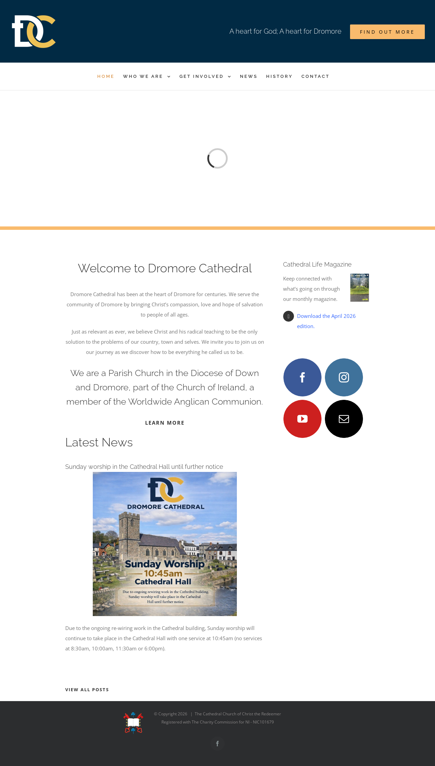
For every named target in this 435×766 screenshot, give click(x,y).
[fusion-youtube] (302, 419)
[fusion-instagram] (344, 377)
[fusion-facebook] (302, 377)
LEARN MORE (165, 422)
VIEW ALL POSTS (87, 689)
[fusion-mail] (344, 419)
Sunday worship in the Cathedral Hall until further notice (144, 466)
